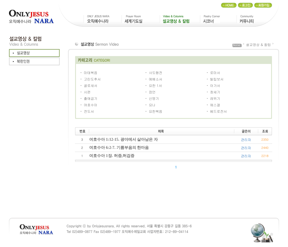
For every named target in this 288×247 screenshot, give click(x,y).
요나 (152, 104)
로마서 (215, 72)
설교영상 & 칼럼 (258, 44)
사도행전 (155, 72)
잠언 (152, 91)
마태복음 (90, 72)
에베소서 (155, 79)
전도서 (89, 111)
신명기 (154, 98)
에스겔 (215, 104)
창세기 (215, 91)
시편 (87, 91)
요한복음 (155, 111)
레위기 (215, 98)
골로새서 (90, 85)
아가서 (215, 85)
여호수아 (90, 104)
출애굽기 (90, 98)
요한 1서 (155, 85)
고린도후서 (92, 79)
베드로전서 (218, 111)
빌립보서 (217, 79)
